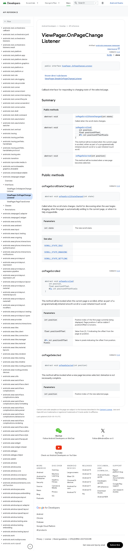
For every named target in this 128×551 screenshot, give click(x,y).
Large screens (72, 472)
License (48, 539)
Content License (106, 410)
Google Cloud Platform (46, 526)
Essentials (30, 3)
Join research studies (118, 491)
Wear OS (70, 476)
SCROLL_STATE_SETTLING (55, 258)
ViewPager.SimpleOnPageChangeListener (63, 79)
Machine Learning (55, 475)
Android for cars (71, 487)
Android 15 (86, 470)
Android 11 (86, 486)
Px (81, 135)
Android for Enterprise (41, 477)
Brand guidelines (60, 539)
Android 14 (86, 474)
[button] (16, 29)
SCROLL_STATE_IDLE (53, 245)
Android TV (71, 492)
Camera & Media (56, 487)
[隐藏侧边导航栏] (30, 546)
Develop (63, 26)
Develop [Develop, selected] (70, 3)
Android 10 (86, 490)
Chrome (40, 518)
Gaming (55, 470)
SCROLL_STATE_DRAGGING (55, 252)
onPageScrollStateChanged (89, 116)
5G (53, 496)
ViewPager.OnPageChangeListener (77, 66)
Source (39, 486)
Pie (83, 494)
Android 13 (86, 478)
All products (42, 530)
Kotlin (109, 55)
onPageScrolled (83, 127)
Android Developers (49, 26)
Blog (38, 494)
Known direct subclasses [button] (82, 77)
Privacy (55, 492)
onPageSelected (83, 156)
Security (40, 482)
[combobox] (85, 3)
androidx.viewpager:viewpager (108, 45)
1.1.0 (118, 52)
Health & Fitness (55, 481)
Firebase (40, 522)
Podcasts (40, 498)
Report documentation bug (118, 478)
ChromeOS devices (71, 481)
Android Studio (116, 3)
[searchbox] (17, 22)
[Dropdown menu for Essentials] (38, 3)
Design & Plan (51, 3)
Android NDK (103, 497)
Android (40, 472)
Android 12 (86, 482)
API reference (10, 12)
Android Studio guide (104, 476)
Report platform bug (118, 471)
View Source (112, 49)
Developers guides (102, 482)
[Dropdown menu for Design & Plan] (60, 3)
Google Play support (117, 485)
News (39, 490)
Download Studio (102, 492)
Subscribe (115, 545)
